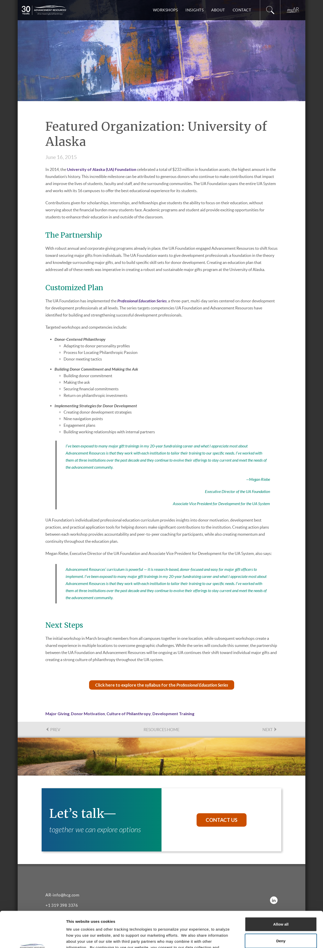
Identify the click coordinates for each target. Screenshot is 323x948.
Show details (265, 938)
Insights (194, 10)
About (218, 10)
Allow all (281, 888)
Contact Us (221, 820)
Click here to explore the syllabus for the (161, 685)
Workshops (165, 10)
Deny (281, 905)
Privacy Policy (182, 917)
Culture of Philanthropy (128, 713)
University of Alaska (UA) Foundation (101, 169)
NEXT (269, 729)
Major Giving (57, 713)
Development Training (173, 713)
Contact (242, 10)
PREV (52, 729)
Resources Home (161, 729)
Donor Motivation (88, 713)
